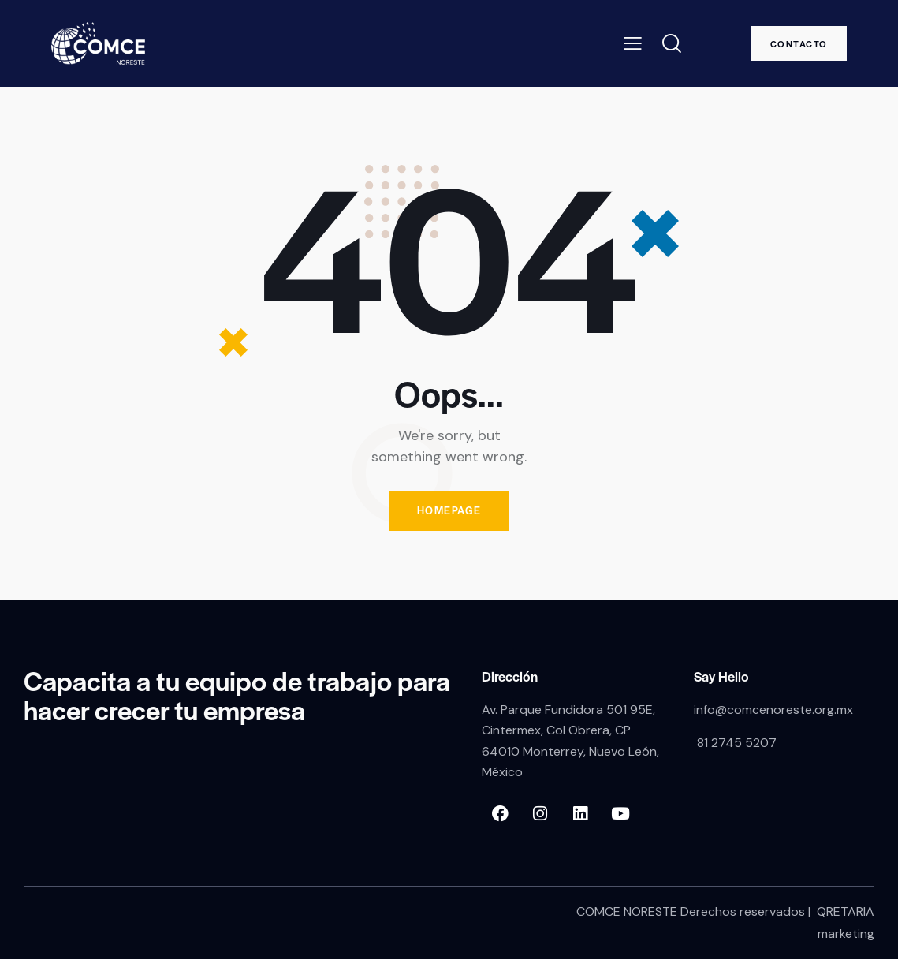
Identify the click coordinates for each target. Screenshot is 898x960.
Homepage (449, 510)
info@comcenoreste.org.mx (773, 709)
